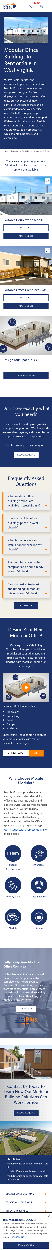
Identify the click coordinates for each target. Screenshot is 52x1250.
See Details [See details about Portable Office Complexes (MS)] (26, 298)
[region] (26, 1231)
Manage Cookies (26, 1245)
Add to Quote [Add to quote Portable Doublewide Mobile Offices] (26, 236)
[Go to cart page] (42, 6)
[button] (26, 195)
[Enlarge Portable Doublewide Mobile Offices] (47, 181)
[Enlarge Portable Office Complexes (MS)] (47, 250)
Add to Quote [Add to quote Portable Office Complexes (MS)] (26, 306)
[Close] (49, 1216)
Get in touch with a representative (24, 829)
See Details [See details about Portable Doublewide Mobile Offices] (26, 228)
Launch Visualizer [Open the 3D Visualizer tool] (26, 376)
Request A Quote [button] (26, 455)
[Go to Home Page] (9, 6)
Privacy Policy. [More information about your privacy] (17, 1237)
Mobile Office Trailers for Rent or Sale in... (27, 1171)
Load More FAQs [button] (26, 605)
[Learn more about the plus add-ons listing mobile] (26, 1009)
